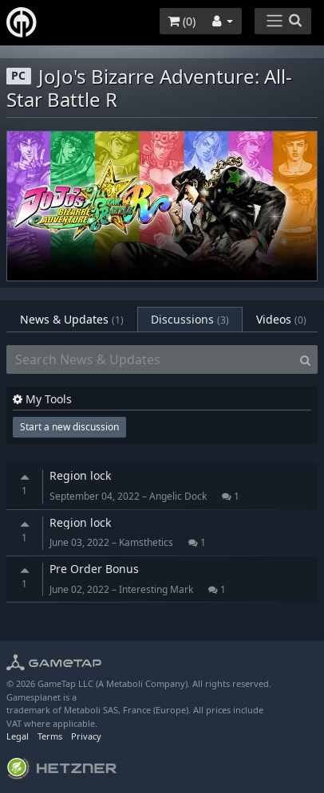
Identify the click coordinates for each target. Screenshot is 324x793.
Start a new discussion (69, 427)
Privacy (86, 736)
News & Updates (72, 319)
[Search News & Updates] (150, 359)
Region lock (80, 475)
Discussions (190, 319)
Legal (17, 736)
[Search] (305, 359)
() (182, 21)
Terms (50, 736)
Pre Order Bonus (94, 568)
